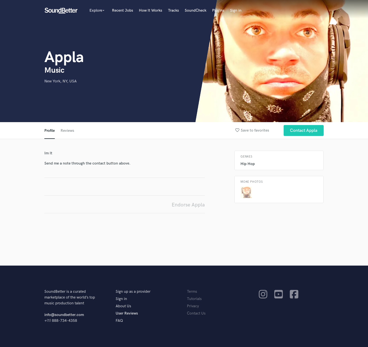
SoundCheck (195, 10)
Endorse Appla (188, 205)
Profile (49, 130)
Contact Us (196, 313)
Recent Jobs (122, 10)
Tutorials (194, 299)
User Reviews (127, 313)
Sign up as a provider (133, 291)
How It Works (150, 10)
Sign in (235, 10)
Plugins (218, 10)
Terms (192, 291)
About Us (123, 306)
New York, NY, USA (60, 81)
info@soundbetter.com (64, 315)
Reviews (67, 130)
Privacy (193, 306)
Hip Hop (247, 164)
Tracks (173, 10)
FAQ (119, 320)
